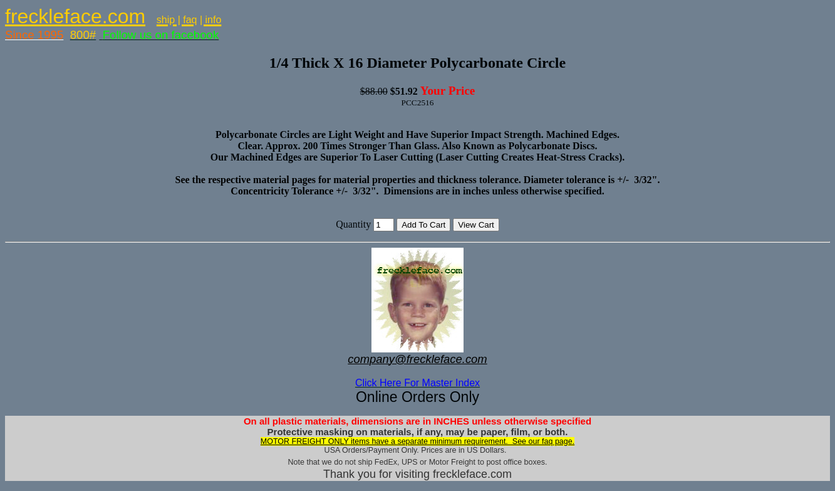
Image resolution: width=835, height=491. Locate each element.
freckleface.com (75, 16)
